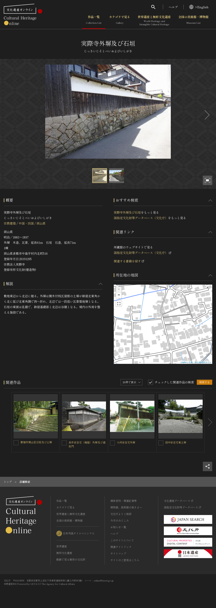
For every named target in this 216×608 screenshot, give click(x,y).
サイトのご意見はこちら (124, 560)
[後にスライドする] (206, 115)
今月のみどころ (119, 520)
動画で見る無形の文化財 (70, 559)
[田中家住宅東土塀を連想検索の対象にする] (160, 442)
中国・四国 (26, 223)
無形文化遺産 (64, 553)
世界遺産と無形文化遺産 (154, 20)
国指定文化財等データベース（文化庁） (141, 218)
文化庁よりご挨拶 (120, 514)
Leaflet (184, 362)
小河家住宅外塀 (126, 442)
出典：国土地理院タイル (200, 362)
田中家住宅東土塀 (175, 442)
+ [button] (119, 290)
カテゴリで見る (119, 20)
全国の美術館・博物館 (193, 20)
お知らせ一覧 (118, 527)
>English (198, 7)
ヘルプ (173, 7)
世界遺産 (61, 546)
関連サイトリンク (120, 547)
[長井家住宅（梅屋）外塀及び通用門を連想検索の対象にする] (64, 442)
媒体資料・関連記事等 (123, 501)
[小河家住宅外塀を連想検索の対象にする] (112, 442)
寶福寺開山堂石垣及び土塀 (36, 442)
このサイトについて (122, 540)
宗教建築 (10, 223)
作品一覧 (94, 20)
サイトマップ (118, 553)
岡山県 (41, 223)
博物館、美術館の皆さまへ (126, 507)
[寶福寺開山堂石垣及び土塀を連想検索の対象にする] (16, 442)
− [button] (119, 295)
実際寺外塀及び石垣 (127, 212)
